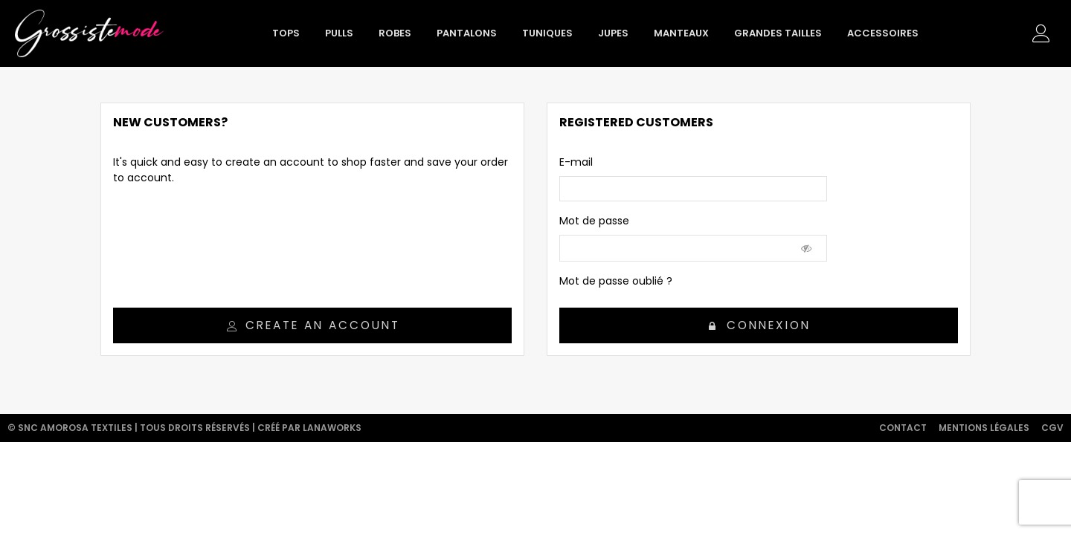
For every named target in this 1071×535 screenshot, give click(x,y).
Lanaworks (332, 427)
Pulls (339, 33)
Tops (286, 33)
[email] (693, 188)
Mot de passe (594, 220)
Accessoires (883, 33)
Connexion (759, 325)
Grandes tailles (778, 33)
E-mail (576, 162)
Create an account (313, 325)
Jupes (613, 33)
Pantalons (467, 33)
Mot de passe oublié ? (615, 280)
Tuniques (547, 33)
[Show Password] (807, 248)
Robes (395, 33)
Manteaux (681, 33)
